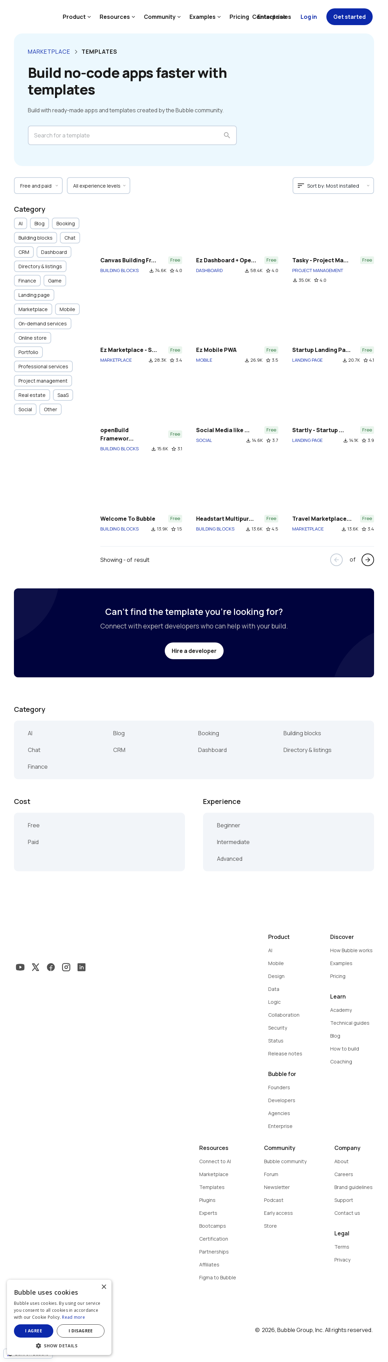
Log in (309, 17)
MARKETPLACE (116, 360)
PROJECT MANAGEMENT (317, 270)
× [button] (103, 1287)
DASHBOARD (209, 270)
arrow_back (336, 559)
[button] (59, 1345)
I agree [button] (33, 1331)
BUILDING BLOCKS (119, 270)
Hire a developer (194, 651)
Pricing (239, 17)
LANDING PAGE (307, 360)
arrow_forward (367, 559)
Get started (349, 17)
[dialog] (59, 1317)
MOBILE (204, 360)
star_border (172, 270)
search (227, 135)
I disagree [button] (81, 1331)
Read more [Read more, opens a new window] (73, 1317)
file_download (151, 270)
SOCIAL (204, 440)
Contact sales (271, 17)
